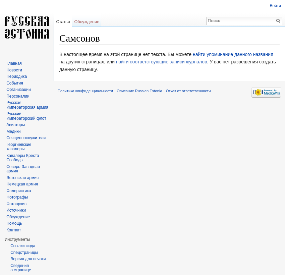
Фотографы (17, 197)
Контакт (13, 230)
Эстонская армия (22, 177)
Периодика (16, 76)
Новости (14, 70)
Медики (13, 131)
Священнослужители (26, 137)
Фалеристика (18, 190)
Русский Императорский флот (26, 116)
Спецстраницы (24, 252)
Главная (14, 63)
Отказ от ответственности (188, 91)
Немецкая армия (22, 184)
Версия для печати (28, 259)
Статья (63, 21)
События (14, 83)
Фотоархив (16, 204)
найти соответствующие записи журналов (161, 61)
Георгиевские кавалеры (18, 147)
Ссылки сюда (22, 245)
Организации (18, 89)
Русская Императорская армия (27, 105)
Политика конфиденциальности (85, 91)
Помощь (14, 223)
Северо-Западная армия (23, 169)
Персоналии (18, 96)
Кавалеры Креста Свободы (22, 158)
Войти (275, 5)
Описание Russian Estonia (139, 91)
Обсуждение (86, 21)
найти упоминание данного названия (233, 54)
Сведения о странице (20, 268)
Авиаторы (15, 124)
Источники (16, 210)
